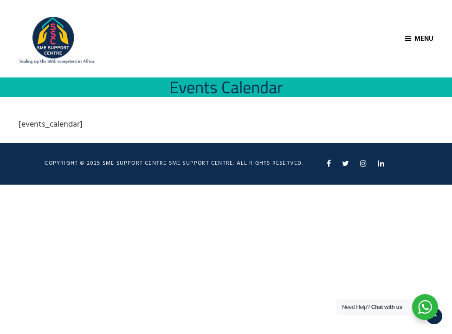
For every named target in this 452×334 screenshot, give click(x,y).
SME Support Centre (201, 163)
